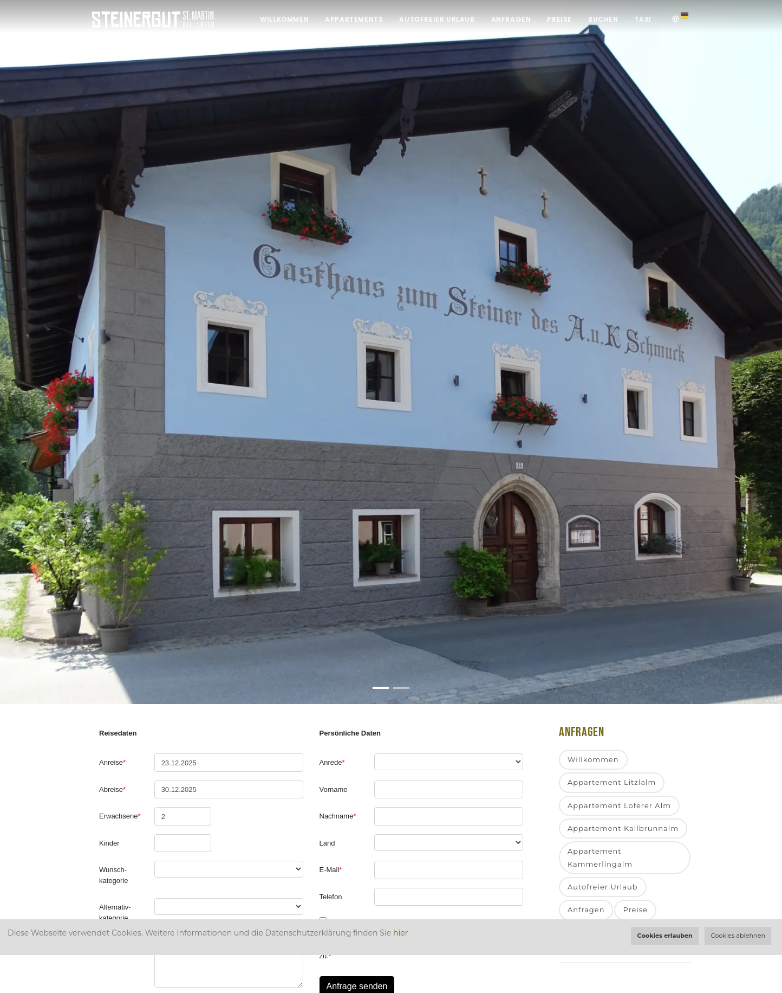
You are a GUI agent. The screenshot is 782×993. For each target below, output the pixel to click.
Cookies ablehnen (738, 935)
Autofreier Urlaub (436, 19)
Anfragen (511, 19)
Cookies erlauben (664, 935)
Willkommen (284, 19)
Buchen (603, 19)
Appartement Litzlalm (612, 782)
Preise (559, 19)
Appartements (354, 19)
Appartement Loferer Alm (619, 805)
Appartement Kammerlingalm (600, 857)
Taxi (643, 19)
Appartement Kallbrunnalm (623, 828)
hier (400, 933)
